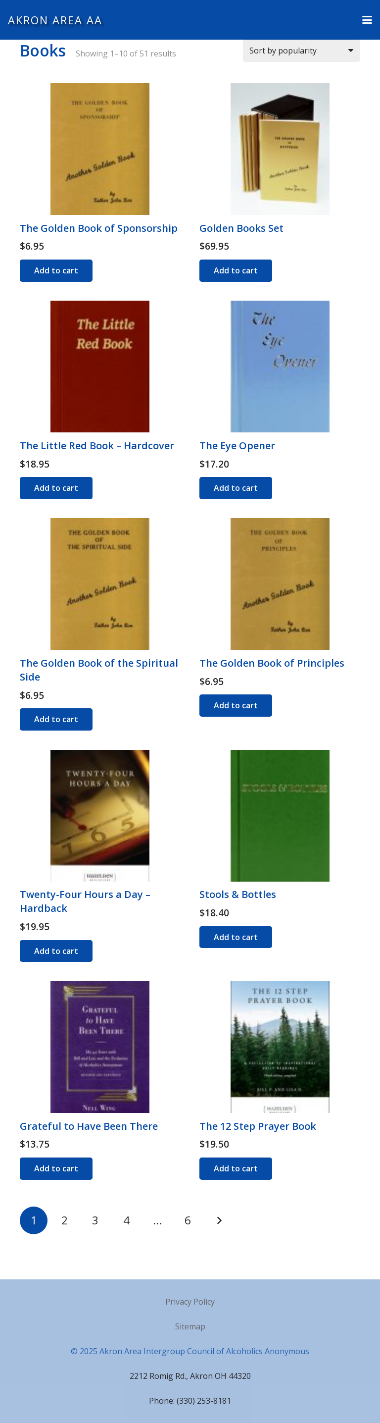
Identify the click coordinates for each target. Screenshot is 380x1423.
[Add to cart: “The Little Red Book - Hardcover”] (56, 488)
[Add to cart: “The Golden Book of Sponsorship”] (56, 271)
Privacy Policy (190, 1301)
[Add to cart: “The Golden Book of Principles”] (235, 705)
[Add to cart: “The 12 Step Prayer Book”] (235, 1169)
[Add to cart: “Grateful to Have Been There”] (56, 1169)
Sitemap (190, 1326)
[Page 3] (95, 1220)
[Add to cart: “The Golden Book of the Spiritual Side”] (56, 719)
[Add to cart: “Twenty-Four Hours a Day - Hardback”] (56, 951)
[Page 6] (188, 1220)
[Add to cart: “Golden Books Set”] (235, 271)
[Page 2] (64, 1220)
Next (219, 1220)
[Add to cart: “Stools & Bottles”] (235, 937)
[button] (367, 20)
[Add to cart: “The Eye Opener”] (235, 488)
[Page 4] (126, 1220)
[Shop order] (301, 51)
